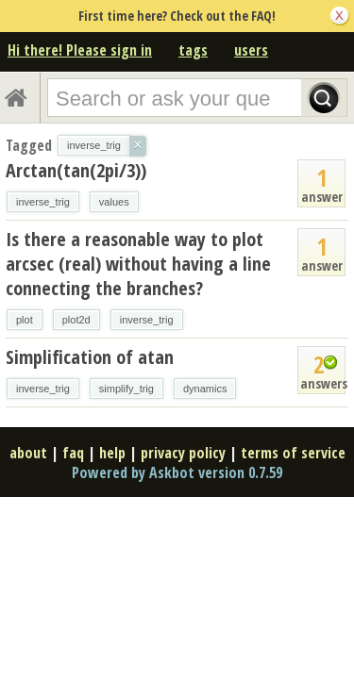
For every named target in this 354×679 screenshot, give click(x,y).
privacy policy (183, 452)
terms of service (293, 452)
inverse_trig (43, 201)
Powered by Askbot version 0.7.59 (177, 472)
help (112, 452)
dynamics (205, 388)
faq (73, 452)
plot (24, 319)
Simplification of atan (90, 357)
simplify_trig (126, 388)
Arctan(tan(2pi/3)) (76, 170)
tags (193, 50)
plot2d (76, 319)
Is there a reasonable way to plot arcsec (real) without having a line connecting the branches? (138, 263)
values (114, 201)
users (251, 50)
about (28, 452)
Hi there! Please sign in (80, 50)
